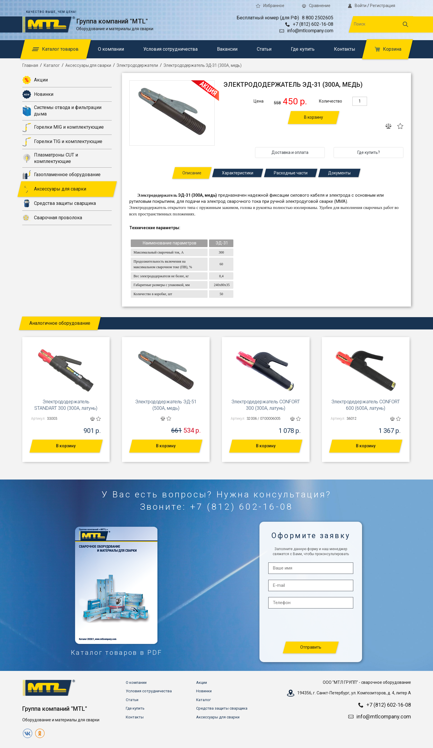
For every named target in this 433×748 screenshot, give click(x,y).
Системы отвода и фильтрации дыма (61, 111)
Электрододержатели (137, 65)
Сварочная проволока (52, 217)
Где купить (303, 49)
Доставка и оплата (289, 152)
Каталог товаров (55, 49)
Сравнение (316, 5)
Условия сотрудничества (170, 49)
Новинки (37, 94)
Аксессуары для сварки (88, 65)
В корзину (313, 117)
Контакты (344, 49)
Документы (339, 173)
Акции (35, 80)
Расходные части (291, 173)
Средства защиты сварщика (59, 203)
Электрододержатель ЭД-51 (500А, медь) (166, 405)
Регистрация (382, 5)
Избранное (270, 5)
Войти (357, 5)
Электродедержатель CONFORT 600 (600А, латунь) (365, 405)
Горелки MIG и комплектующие (63, 127)
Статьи (264, 49)
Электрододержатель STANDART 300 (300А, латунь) (65, 405)
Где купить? (368, 152)
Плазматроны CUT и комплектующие (50, 158)
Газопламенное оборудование (61, 174)
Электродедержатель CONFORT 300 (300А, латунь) (265, 405)
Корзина (388, 49)
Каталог (52, 65)
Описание (191, 173)
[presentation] (311, 625)
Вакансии (227, 49)
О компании (111, 49)
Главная (30, 65)
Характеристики (237, 173)
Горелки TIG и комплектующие (62, 141)
